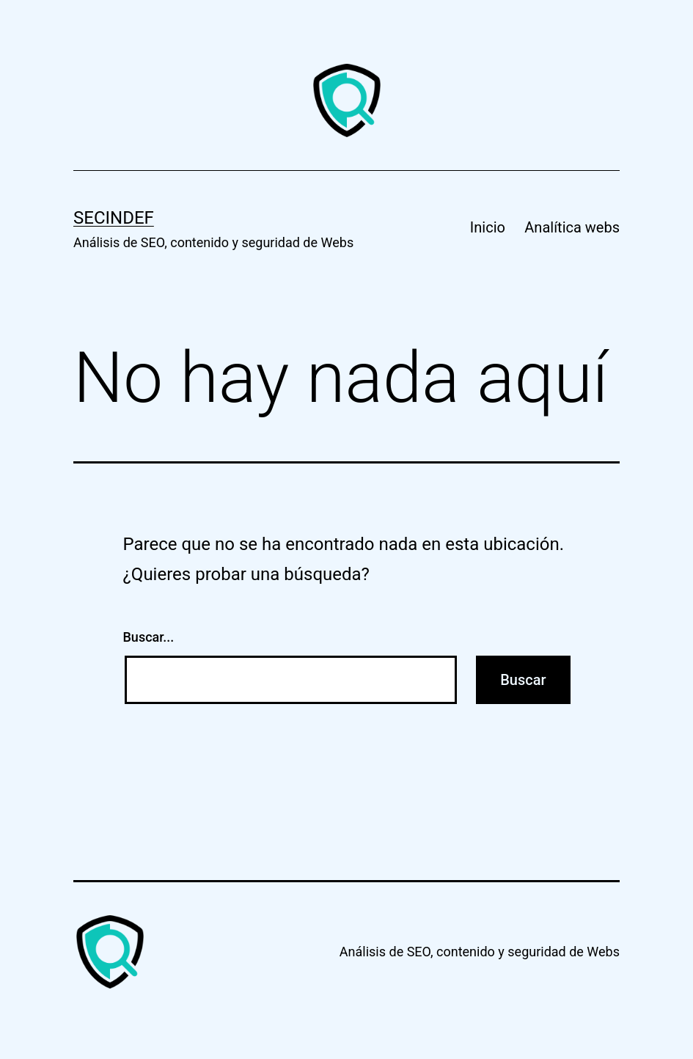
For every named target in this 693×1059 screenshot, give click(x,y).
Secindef (113, 218)
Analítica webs (572, 227)
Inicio (487, 227)
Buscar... (149, 637)
